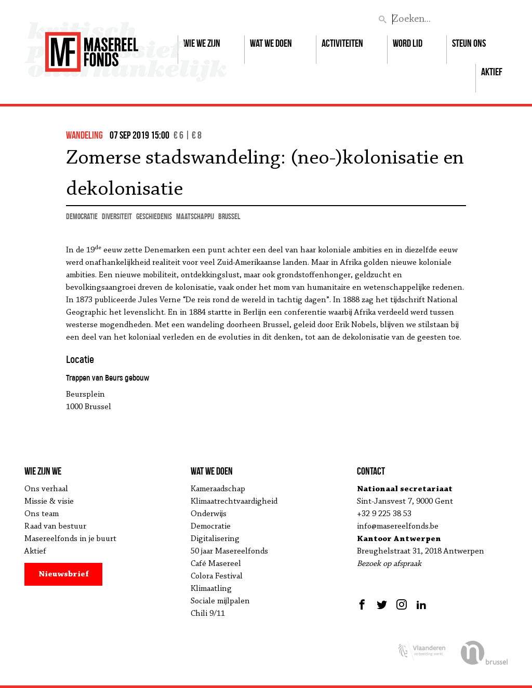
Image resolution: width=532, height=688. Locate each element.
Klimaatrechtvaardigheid (234, 501)
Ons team (41, 514)
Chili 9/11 (208, 614)
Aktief (491, 71)
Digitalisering (215, 539)
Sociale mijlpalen (220, 601)
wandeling (84, 135)
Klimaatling (211, 589)
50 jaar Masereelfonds (229, 551)
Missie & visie (49, 501)
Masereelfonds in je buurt (70, 539)
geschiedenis (154, 216)
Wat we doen (271, 43)
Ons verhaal (46, 489)
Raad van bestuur (55, 526)
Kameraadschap (218, 489)
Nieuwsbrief (63, 574)
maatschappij (195, 216)
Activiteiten (342, 43)
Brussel (229, 216)
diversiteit (117, 216)
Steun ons (469, 43)
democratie (82, 216)
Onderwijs (209, 514)
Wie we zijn (201, 43)
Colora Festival (217, 576)
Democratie (211, 526)
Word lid (407, 43)
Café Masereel (216, 564)
